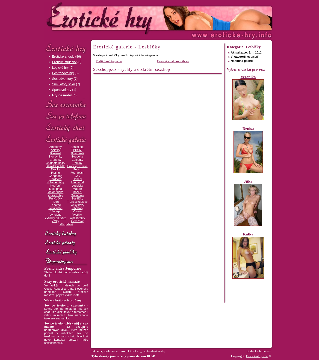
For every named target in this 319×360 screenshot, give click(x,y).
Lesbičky (77, 185)
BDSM (77, 150)
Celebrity (77, 159)
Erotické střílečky (64, 62)
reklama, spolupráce (105, 351)
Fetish (77, 169)
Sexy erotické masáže (62, 281)
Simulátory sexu (63, 84)
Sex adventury (62, 78)
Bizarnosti (77, 153)
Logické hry (60, 67)
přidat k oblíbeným (259, 351)
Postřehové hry (63, 73)
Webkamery (77, 218)
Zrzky (55, 221)
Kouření (55, 185)
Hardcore (56, 179)
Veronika (248, 77)
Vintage (55, 211)
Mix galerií (66, 224)
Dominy (77, 163)
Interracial (77, 182)
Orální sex (77, 195)
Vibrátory (77, 208)
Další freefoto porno (109, 61)
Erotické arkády (63, 56)
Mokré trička (55, 192)
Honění (77, 179)
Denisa (248, 128)
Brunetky (55, 159)
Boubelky (77, 156)
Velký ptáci (55, 208)
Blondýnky (55, 156)
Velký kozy (77, 205)
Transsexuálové (77, 201)
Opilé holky (55, 195)
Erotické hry (66, 48)
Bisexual (55, 153)
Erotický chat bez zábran (173, 61)
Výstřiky (77, 214)
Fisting (55, 172)
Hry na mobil (62, 95)
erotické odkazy (131, 351)
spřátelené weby (154, 351)
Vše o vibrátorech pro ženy (63, 300)
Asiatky (55, 150)
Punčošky (55, 198)
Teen (55, 201)
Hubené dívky (55, 182)
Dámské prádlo (55, 166)
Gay (77, 176)
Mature (77, 188)
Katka (248, 234)
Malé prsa (55, 188)
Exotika (55, 169)
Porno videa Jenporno (62, 268)
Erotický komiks (77, 166)
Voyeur (77, 211)
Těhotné (55, 205)
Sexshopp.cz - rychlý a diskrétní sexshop (131, 69)
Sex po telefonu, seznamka (64, 305)
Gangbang (55, 176)
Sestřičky (77, 198)
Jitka (248, 181)
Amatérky (55, 147)
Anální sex (77, 147)
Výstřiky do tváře (55, 218)
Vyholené (56, 214)
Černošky (77, 221)
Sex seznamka (66, 104)
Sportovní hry (61, 90)
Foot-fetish (77, 172)
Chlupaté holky (55, 163)
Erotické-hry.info (122, 18)
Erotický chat (66, 128)
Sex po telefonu (66, 116)
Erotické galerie (66, 139)
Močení (77, 192)
